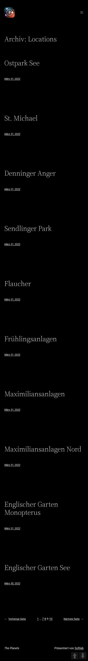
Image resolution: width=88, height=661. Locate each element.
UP (74, 655)
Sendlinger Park (28, 228)
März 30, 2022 (12, 583)
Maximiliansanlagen (34, 394)
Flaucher (17, 284)
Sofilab (79, 648)
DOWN (82, 655)
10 (50, 619)
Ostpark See (22, 63)
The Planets (11, 648)
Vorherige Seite (15, 619)
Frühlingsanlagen (30, 339)
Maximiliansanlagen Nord (42, 449)
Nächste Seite (74, 619)
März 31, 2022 (12, 78)
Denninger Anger (30, 173)
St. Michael (21, 118)
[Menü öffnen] (82, 12)
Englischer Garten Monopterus (31, 508)
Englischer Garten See (37, 568)
